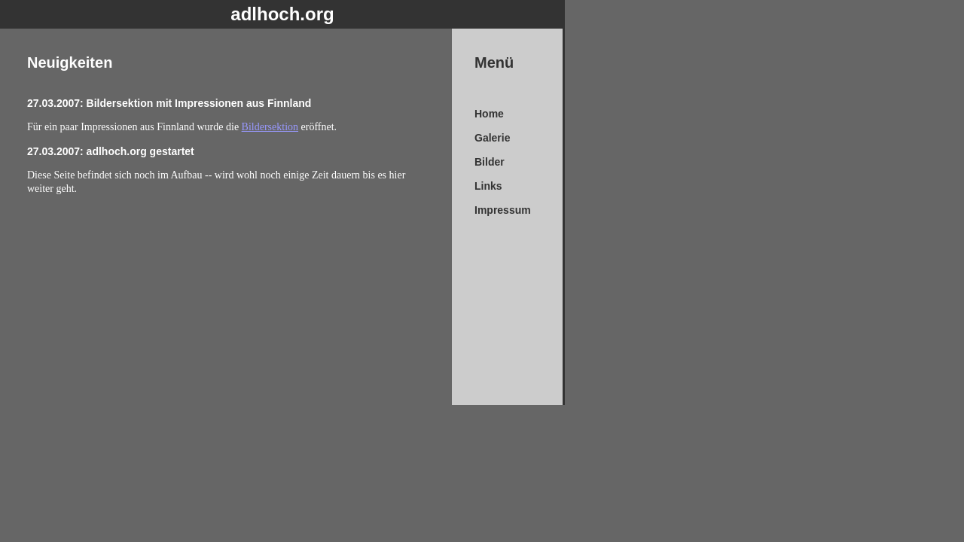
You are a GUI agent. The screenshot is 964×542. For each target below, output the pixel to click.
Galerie (492, 138)
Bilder (489, 162)
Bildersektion (270, 126)
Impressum (502, 210)
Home (489, 114)
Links (488, 186)
